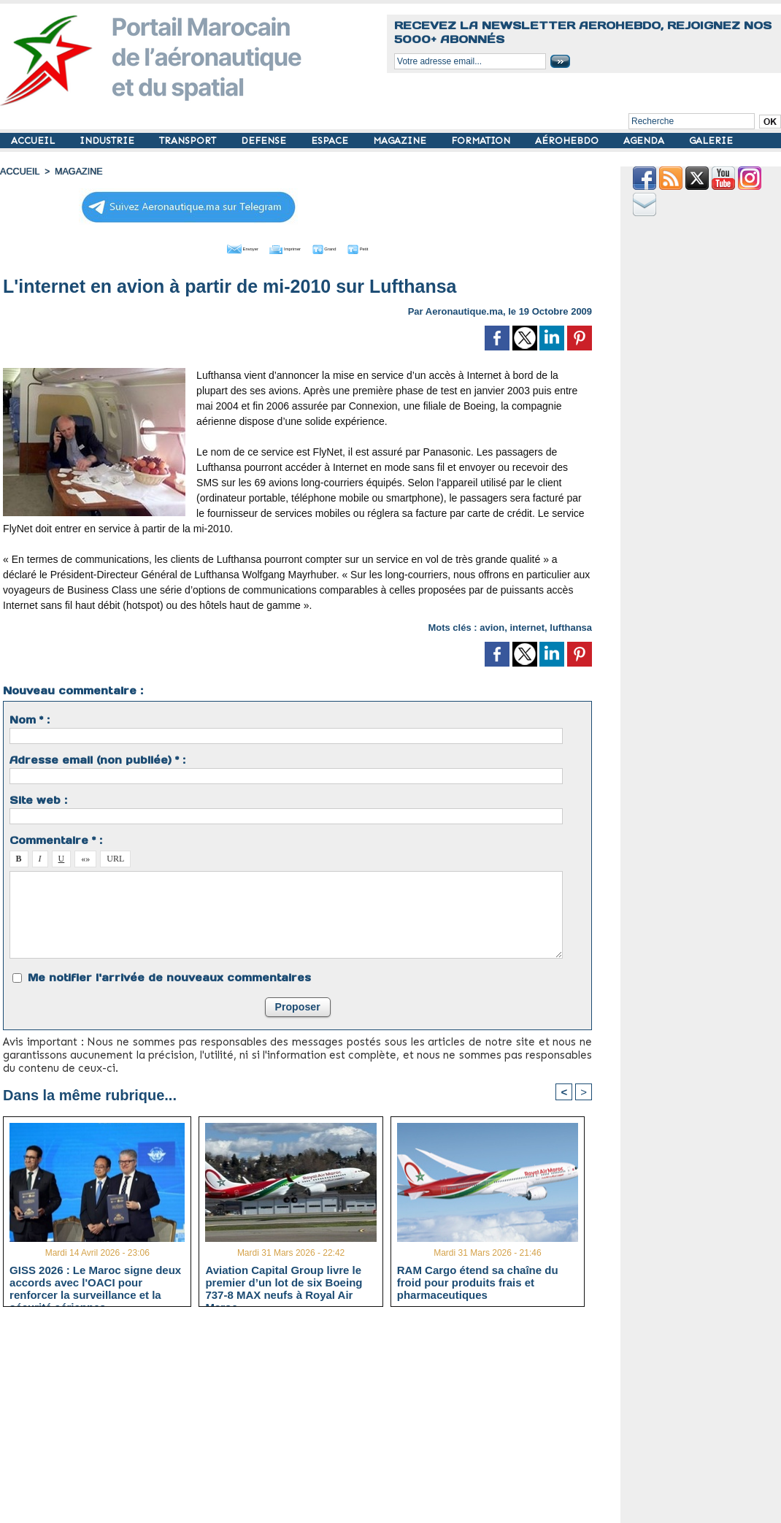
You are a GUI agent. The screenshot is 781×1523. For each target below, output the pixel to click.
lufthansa (571, 625)
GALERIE (711, 140)
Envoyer (214, 247)
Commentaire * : (55, 838)
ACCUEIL (34, 140)
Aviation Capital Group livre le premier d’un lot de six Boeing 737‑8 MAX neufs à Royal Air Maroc (283, 1280)
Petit (391, 247)
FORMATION (482, 140)
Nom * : (29, 717)
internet (527, 625)
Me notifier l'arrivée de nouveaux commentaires (169, 975)
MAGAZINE (401, 140)
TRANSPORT (189, 140)
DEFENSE (265, 140)
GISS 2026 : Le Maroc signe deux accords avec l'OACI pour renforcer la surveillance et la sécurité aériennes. (95, 1280)
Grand (341, 247)
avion (492, 625)
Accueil (19, 171)
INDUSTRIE (108, 140)
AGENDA (645, 140)
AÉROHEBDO (568, 140)
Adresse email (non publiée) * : (97, 757)
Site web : (38, 798)
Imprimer (281, 247)
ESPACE (331, 140)
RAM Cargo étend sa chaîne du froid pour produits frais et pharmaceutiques (477, 1280)
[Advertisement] (308, 1419)
